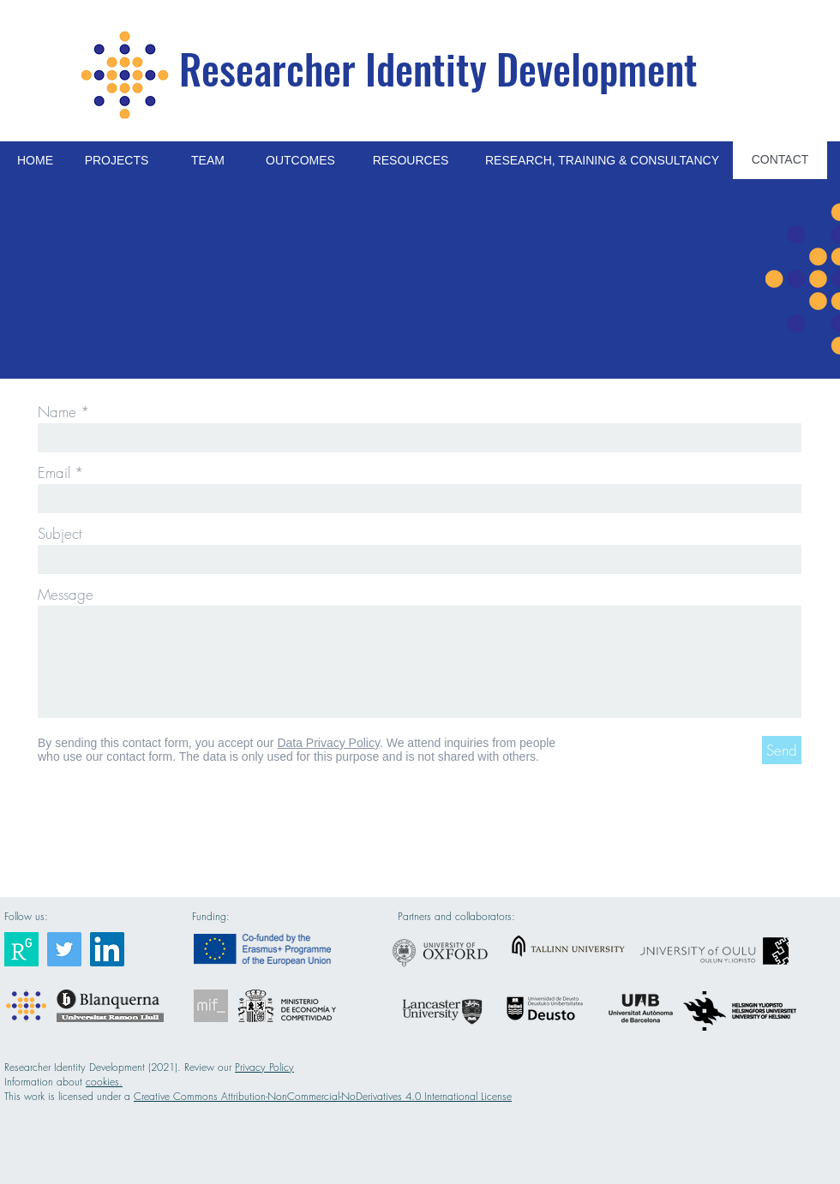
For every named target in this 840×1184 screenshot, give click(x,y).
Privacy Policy (264, 1067)
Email (54, 472)
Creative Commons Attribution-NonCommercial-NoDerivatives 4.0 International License (323, 1096)
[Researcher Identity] (21, 949)
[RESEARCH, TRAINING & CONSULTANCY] (602, 161)
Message (65, 594)
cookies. (104, 1081)
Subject (60, 533)
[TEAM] (208, 161)
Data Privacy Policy (328, 743)
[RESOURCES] (410, 161)
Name (57, 411)
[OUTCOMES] (300, 161)
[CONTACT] (780, 160)
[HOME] (35, 161)
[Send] (781, 750)
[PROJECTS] (117, 161)
